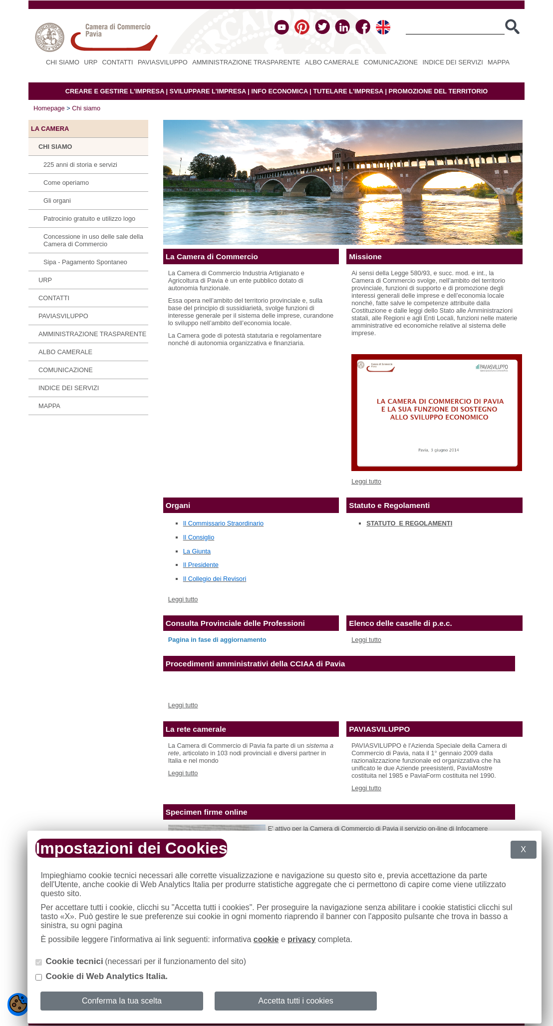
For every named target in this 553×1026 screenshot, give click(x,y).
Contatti (117, 62)
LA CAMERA (50, 128)
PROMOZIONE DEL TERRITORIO (438, 91)
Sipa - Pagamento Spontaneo (85, 262)
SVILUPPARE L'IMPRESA (208, 91)
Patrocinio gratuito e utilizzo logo (89, 218)
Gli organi (57, 200)
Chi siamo (62, 62)
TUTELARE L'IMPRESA (348, 91)
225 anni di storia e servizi (80, 164)
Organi (178, 505)
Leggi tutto (366, 481)
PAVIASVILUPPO (163, 62)
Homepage (49, 108)
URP (90, 62)
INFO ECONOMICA (279, 91)
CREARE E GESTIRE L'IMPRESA (114, 91)
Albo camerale (332, 62)
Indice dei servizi (452, 62)
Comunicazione (390, 62)
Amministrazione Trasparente (246, 62)
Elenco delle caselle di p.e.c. (400, 623)
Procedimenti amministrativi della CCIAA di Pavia (255, 663)
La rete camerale (196, 729)
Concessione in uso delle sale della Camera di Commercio (93, 240)
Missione (365, 256)
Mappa (499, 62)
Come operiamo (66, 182)
